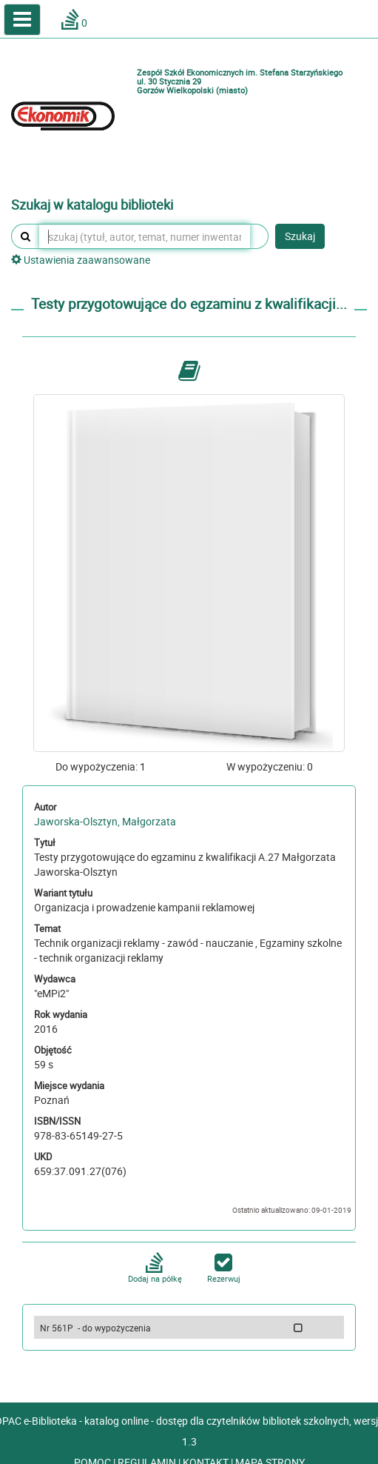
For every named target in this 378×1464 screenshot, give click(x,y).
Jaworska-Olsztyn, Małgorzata (105, 821)
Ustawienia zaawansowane (80, 260)
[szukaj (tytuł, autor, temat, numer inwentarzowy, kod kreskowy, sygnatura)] (144, 236)
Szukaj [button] (300, 236)
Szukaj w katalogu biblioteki (92, 205)
